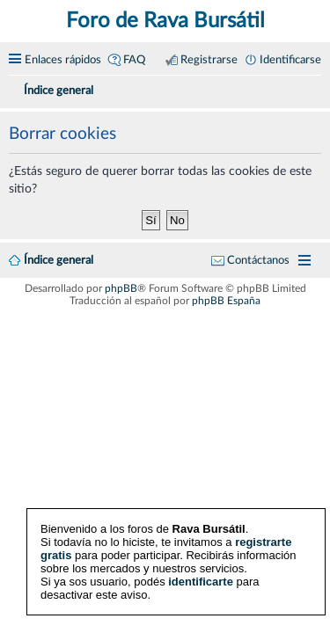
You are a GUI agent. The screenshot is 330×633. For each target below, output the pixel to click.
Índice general (58, 260)
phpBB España (226, 300)
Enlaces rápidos (63, 60)
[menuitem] (314, 88)
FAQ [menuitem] (134, 60)
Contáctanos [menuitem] (258, 260)
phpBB (121, 288)
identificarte (200, 581)
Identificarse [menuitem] (290, 60)
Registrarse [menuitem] (209, 60)
